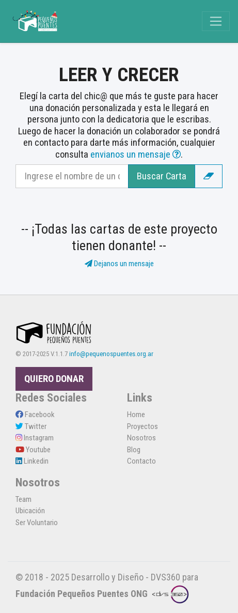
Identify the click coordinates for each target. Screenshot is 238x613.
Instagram (34, 437)
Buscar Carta (161, 176)
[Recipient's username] (72, 176)
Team (23, 499)
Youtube (33, 449)
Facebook (35, 414)
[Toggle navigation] (216, 21)
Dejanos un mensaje (119, 263)
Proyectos (142, 426)
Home (136, 414)
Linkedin (32, 461)
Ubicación (30, 510)
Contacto (141, 461)
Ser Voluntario (36, 522)
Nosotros (141, 437)
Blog (133, 449)
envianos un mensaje (135, 154)
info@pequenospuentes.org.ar (111, 354)
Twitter (30, 426)
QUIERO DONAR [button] (54, 379)
